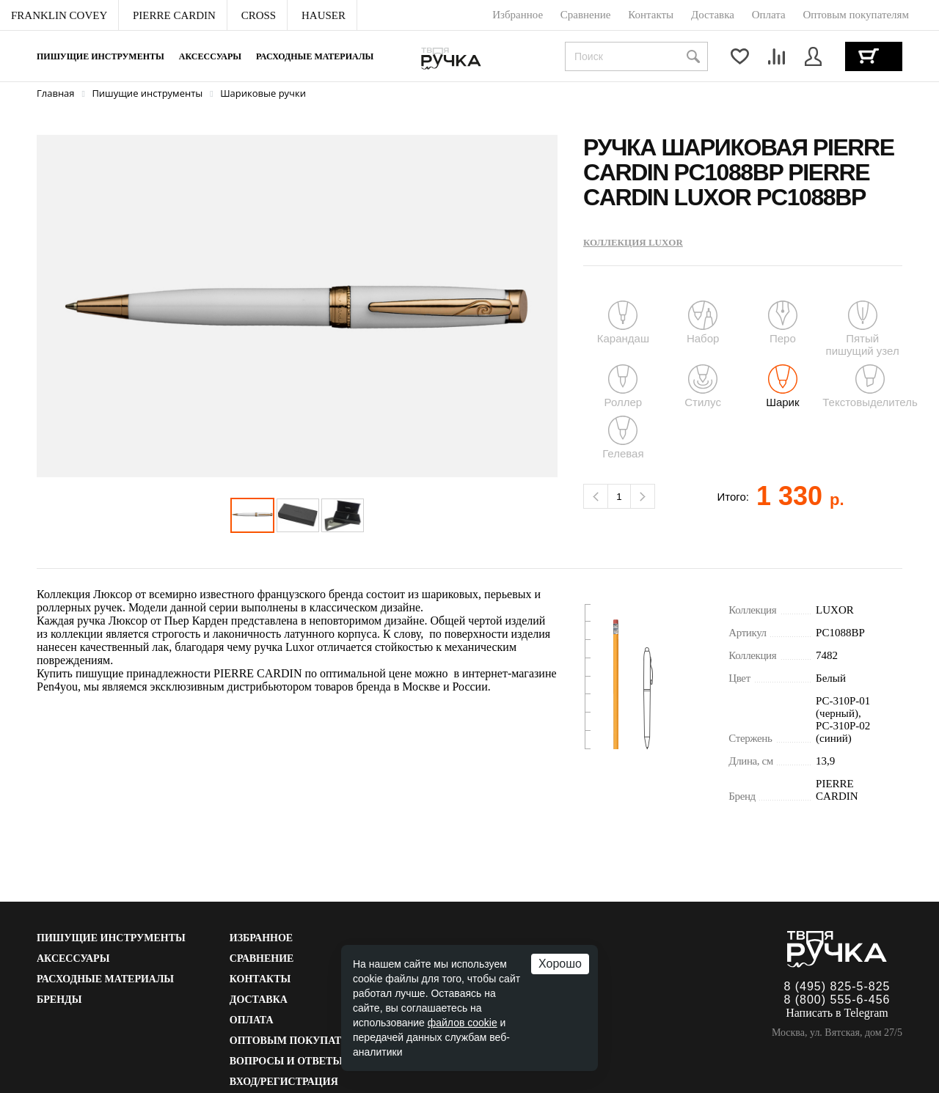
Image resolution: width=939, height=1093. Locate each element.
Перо (782, 323)
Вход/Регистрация (284, 1081)
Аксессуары (210, 56)
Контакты (260, 979)
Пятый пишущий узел (862, 329)
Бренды (59, 999)
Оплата (252, 1020)
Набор (703, 323)
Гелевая (622, 438)
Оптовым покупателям (301, 1040)
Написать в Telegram (837, 1012)
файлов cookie (462, 1022)
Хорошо (560, 963)
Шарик (782, 386)
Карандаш (623, 323)
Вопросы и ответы (286, 1061)
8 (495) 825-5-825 (836, 986)
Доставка (259, 999)
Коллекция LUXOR (633, 242)
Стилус (702, 386)
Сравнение (262, 958)
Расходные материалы (314, 56)
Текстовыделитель (870, 386)
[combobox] (636, 56)
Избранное (261, 937)
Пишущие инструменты (100, 56)
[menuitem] (59, 15)
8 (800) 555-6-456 (836, 999)
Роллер (623, 386)
